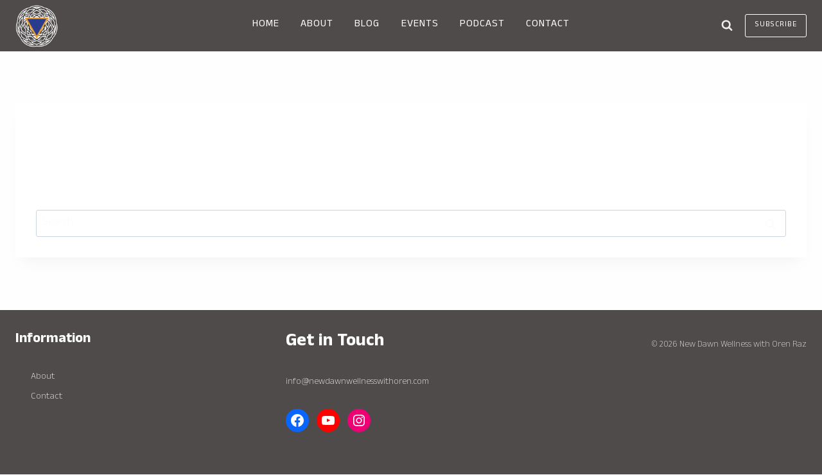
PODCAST (482, 25)
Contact (47, 397)
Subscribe (776, 25)
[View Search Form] (727, 25)
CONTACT (548, 25)
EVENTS (420, 25)
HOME (265, 25)
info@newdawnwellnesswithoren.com (357, 382)
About (43, 377)
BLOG (367, 25)
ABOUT (317, 25)
